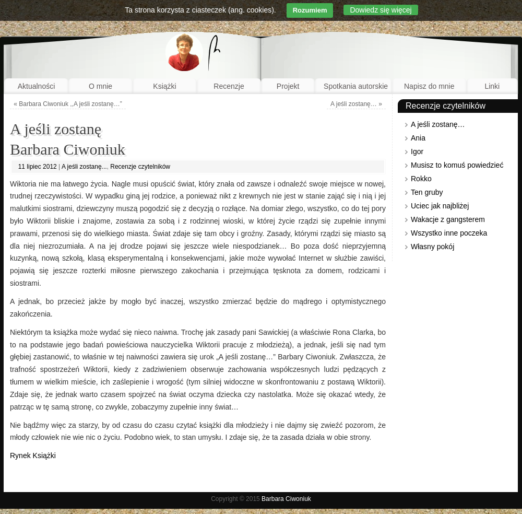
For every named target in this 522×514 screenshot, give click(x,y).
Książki (164, 86)
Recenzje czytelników (140, 166)
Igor (417, 151)
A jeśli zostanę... (84, 166)
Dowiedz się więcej (380, 10)
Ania (418, 138)
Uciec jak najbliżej (440, 206)
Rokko (421, 178)
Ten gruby (427, 192)
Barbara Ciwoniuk (286, 499)
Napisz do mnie (429, 86)
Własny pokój (432, 246)
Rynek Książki (33, 455)
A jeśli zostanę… (356, 104)
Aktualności (36, 86)
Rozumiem (310, 10)
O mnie (100, 86)
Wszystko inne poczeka (449, 233)
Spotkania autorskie (356, 86)
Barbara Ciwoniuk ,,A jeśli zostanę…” (68, 104)
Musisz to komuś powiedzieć (457, 165)
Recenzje (228, 86)
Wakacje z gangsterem (448, 219)
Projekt (288, 86)
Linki (492, 86)
